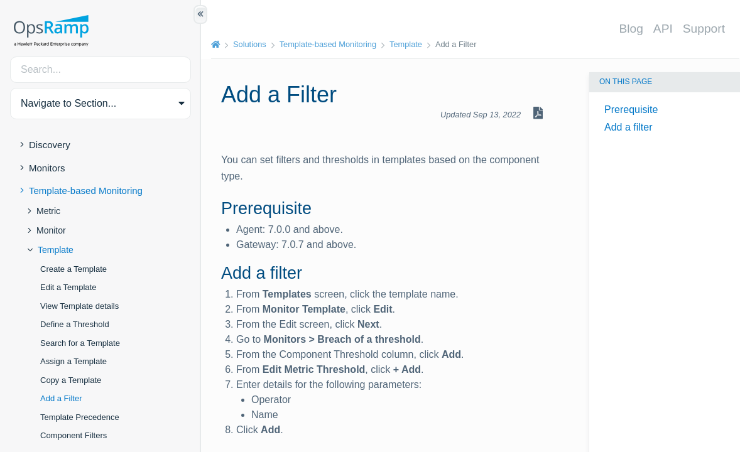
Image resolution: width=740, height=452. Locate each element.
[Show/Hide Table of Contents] (200, 14)
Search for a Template (80, 343)
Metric (48, 211)
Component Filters (73, 435)
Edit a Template (68, 287)
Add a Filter (61, 398)
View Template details (79, 306)
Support (704, 28)
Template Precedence (79, 417)
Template (55, 250)
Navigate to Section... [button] (68, 103)
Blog (631, 28)
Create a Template (73, 269)
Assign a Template (73, 361)
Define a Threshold (74, 324)
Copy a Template (70, 380)
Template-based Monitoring (86, 190)
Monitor (51, 230)
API (663, 28)
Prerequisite (631, 109)
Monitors (47, 168)
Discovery (49, 144)
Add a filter (628, 127)
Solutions (249, 44)
